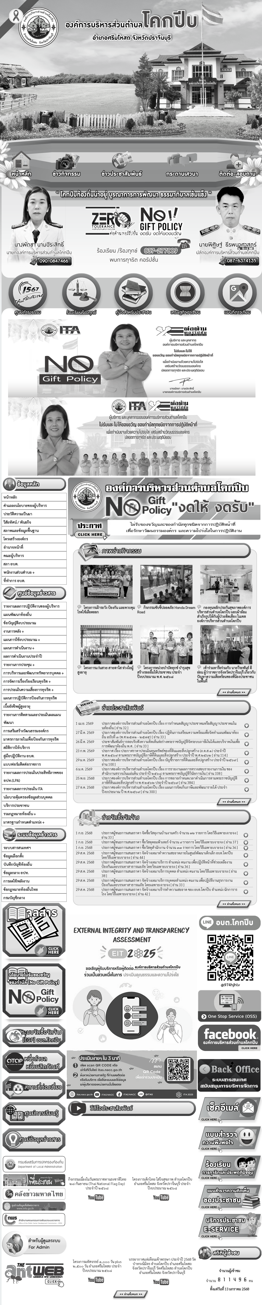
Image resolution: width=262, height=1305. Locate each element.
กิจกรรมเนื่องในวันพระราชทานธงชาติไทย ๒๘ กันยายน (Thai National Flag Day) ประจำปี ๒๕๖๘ (97, 1183)
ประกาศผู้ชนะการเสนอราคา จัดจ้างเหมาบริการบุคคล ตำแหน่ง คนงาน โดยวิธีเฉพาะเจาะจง (165, 871)
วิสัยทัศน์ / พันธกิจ (17, 522)
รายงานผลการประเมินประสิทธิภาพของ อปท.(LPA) (33, 776)
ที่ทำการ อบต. (14, 580)
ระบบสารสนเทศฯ (17, 847)
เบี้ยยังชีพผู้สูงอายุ (16, 706)
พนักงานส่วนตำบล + (19, 572)
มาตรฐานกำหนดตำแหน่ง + (24, 822)
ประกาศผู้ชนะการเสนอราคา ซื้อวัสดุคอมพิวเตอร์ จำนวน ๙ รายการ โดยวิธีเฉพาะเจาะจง (162, 842)
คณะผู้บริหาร (13, 555)
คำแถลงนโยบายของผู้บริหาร (25, 505)
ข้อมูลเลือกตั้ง (13, 856)
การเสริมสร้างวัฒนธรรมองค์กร (25, 730)
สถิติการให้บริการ (16, 747)
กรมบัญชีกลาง (14, 897)
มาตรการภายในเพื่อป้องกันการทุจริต (31, 739)
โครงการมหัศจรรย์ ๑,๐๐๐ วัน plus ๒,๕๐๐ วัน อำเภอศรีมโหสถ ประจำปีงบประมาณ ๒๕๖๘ (97, 1266)
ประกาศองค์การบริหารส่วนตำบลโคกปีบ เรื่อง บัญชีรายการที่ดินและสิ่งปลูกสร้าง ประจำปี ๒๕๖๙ (169, 760)
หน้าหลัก (10, 497)
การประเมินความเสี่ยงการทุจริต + (28, 689)
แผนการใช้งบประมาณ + (21, 639)
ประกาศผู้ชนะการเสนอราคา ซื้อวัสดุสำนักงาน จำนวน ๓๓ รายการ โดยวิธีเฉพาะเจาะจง (162, 847)
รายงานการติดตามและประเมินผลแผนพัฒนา (32, 718)
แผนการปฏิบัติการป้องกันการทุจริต (30, 698)
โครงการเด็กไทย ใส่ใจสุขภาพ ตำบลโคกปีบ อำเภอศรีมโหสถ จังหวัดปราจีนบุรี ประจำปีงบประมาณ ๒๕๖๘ (162, 1183)
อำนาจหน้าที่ (13, 547)
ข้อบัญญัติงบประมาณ (19, 622)
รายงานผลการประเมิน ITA (22, 788)
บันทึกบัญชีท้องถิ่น (17, 864)
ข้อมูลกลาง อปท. (16, 872)
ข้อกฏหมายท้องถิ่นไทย (20, 889)
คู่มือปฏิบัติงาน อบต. (18, 755)
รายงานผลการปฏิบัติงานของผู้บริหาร (31, 606)
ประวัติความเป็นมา (17, 513)
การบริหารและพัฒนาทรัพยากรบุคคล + (33, 672)
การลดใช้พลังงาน (16, 881)
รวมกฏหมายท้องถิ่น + (19, 813)
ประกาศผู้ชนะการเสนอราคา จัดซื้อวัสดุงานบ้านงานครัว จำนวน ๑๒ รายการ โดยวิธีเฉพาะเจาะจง (169, 833)
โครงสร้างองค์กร (15, 538)
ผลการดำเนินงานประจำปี (22, 656)
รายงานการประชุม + (19, 664)
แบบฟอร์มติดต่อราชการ (22, 764)
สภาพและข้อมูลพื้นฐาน (21, 530)
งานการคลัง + (13, 631)
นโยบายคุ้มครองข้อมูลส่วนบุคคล (27, 797)
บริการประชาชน (16, 805)
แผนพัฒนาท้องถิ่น (17, 614)
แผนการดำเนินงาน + (18, 647)
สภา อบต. (10, 563)
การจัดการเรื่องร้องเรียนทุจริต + (27, 681)
